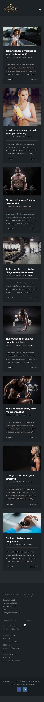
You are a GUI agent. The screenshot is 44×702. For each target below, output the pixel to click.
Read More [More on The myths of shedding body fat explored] (9, 367)
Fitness (25, 57)
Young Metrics (35, 681)
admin (9, 57)
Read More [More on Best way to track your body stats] (9, 567)
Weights (30, 275)
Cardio (25, 137)
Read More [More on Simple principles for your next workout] (9, 229)
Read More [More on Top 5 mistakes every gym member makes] (9, 437)
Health (30, 57)
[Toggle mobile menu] (40, 10)
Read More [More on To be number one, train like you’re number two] (9, 298)
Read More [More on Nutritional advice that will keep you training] (9, 159)
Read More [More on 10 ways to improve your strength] (9, 504)
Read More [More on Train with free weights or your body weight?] (9, 79)
